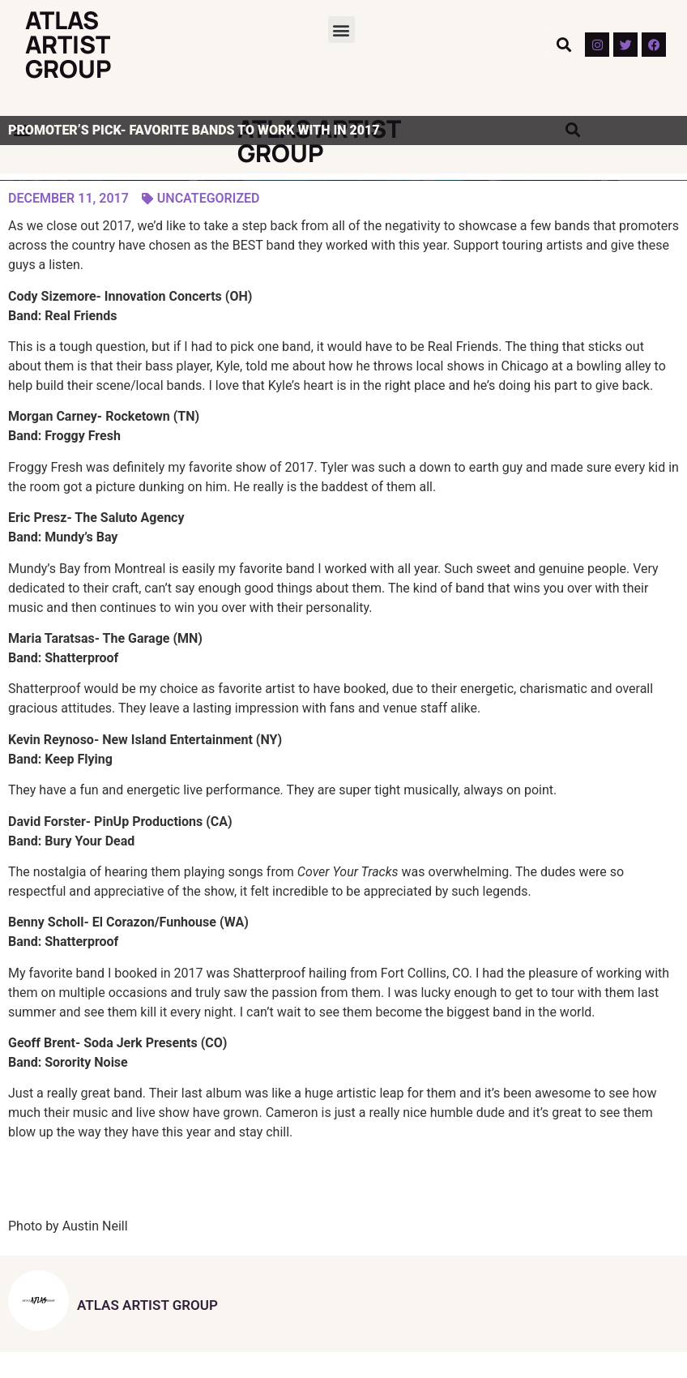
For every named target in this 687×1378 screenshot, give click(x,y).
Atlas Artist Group (68, 44)
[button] (341, 29)
